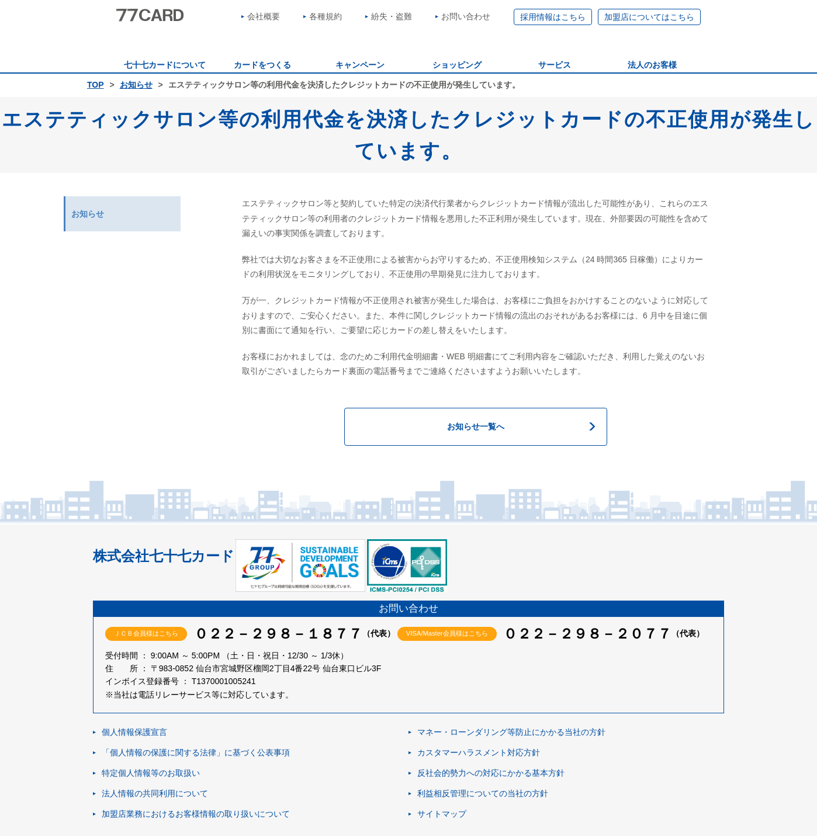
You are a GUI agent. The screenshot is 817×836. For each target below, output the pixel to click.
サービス (554, 65)
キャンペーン (360, 65)
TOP (95, 84)
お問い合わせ (465, 16)
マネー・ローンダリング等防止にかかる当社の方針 (511, 732)
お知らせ (136, 84)
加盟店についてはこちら (649, 17)
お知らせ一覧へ (475, 426)
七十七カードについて (165, 65)
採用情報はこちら (553, 17)
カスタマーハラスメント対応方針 (478, 752)
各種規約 (325, 16)
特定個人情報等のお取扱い (151, 773)
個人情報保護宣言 (134, 732)
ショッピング (457, 65)
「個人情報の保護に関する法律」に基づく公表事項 (196, 752)
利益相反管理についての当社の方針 (482, 793)
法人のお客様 (652, 65)
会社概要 (263, 16)
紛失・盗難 (391, 16)
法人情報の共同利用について (155, 793)
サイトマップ (441, 813)
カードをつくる (262, 65)
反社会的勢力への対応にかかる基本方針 (491, 773)
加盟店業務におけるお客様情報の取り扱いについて (196, 813)
